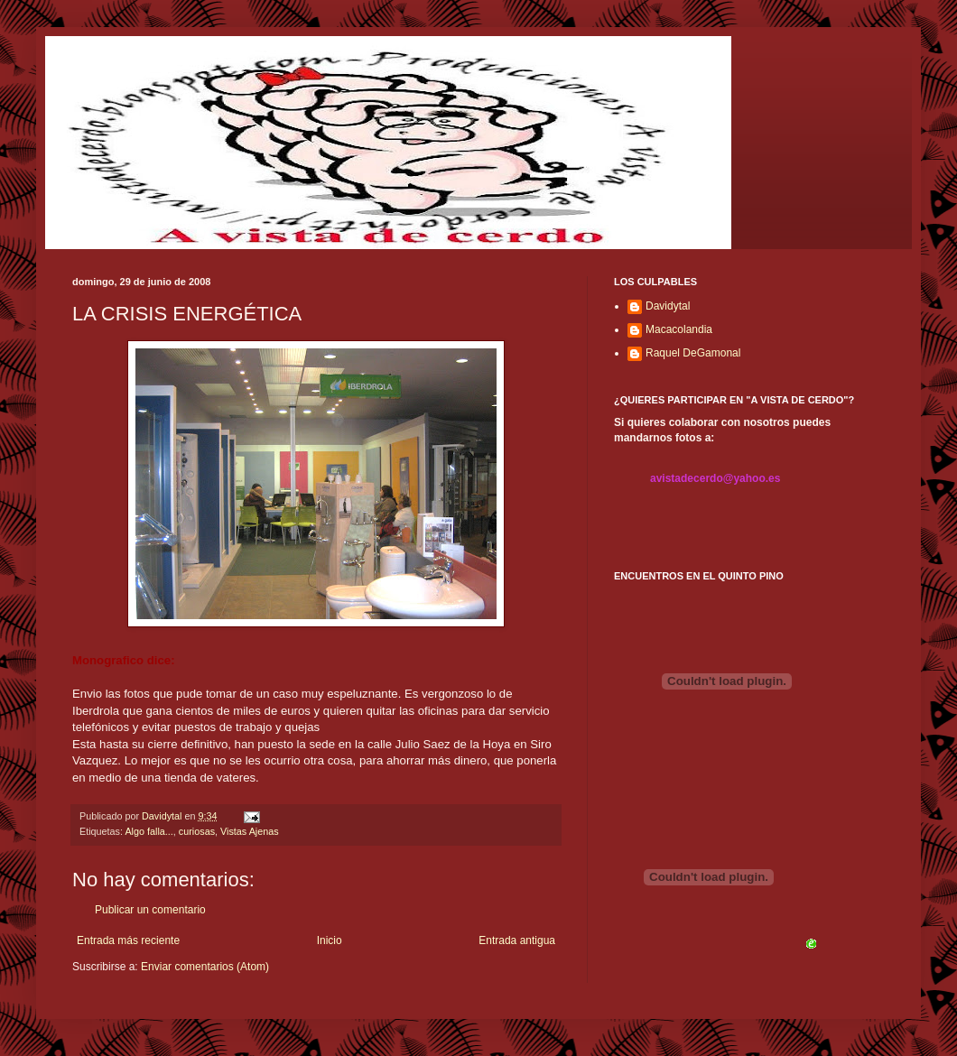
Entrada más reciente (128, 940)
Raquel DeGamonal (693, 353)
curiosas (197, 831)
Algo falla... (148, 831)
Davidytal (668, 306)
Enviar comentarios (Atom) (205, 966)
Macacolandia (679, 329)
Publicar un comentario (150, 909)
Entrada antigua (516, 940)
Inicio (329, 940)
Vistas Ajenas (249, 831)
